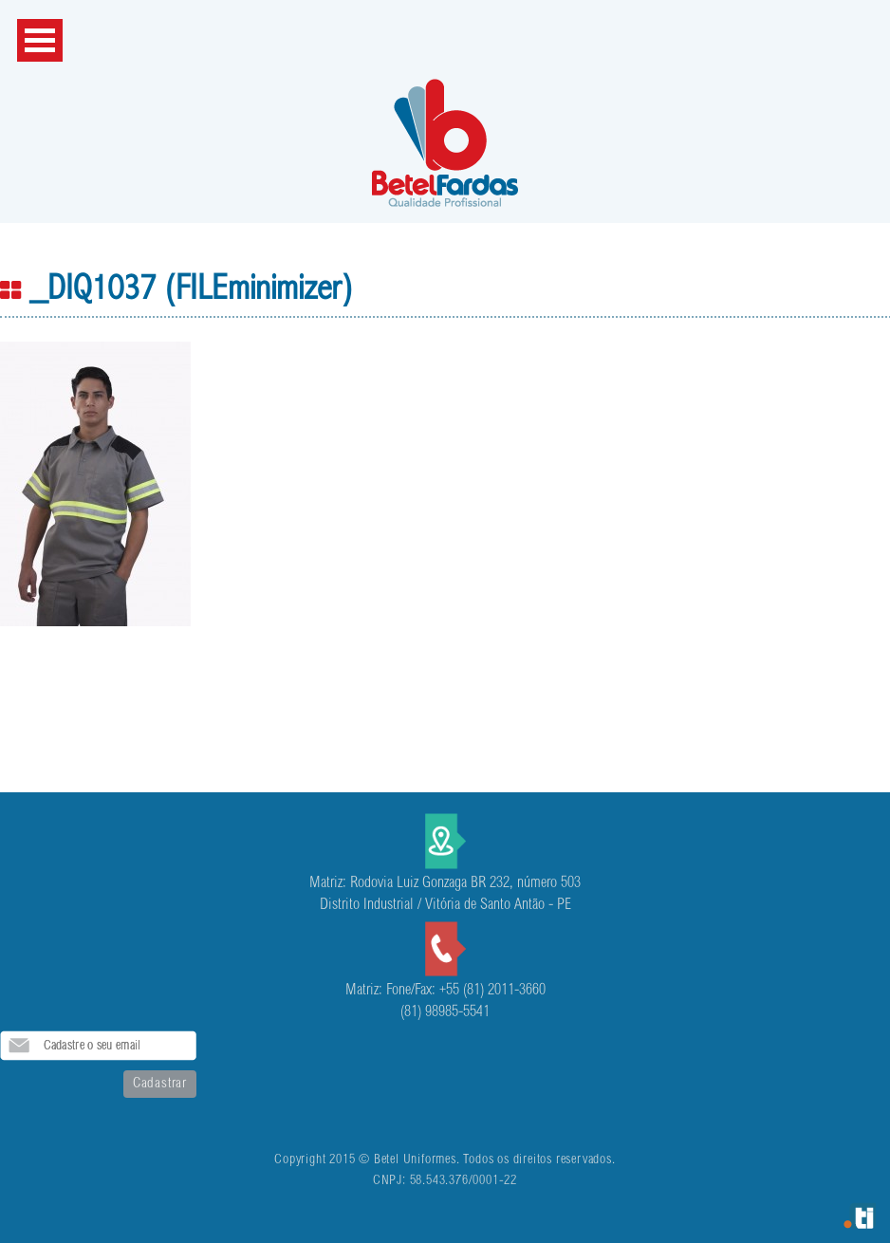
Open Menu (40, 40)
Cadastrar (160, 1084)
